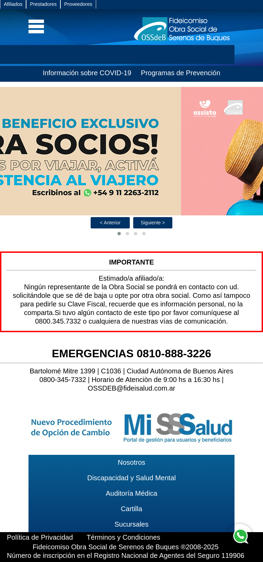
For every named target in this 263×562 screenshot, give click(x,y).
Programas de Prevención (180, 73)
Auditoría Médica (131, 493)
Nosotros (131, 462)
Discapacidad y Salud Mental (131, 478)
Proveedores (78, 4)
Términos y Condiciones (123, 537)
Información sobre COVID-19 (87, 73)
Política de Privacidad (40, 537)
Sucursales (132, 524)
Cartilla (131, 509)
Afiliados (13, 4)
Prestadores (43, 4)
